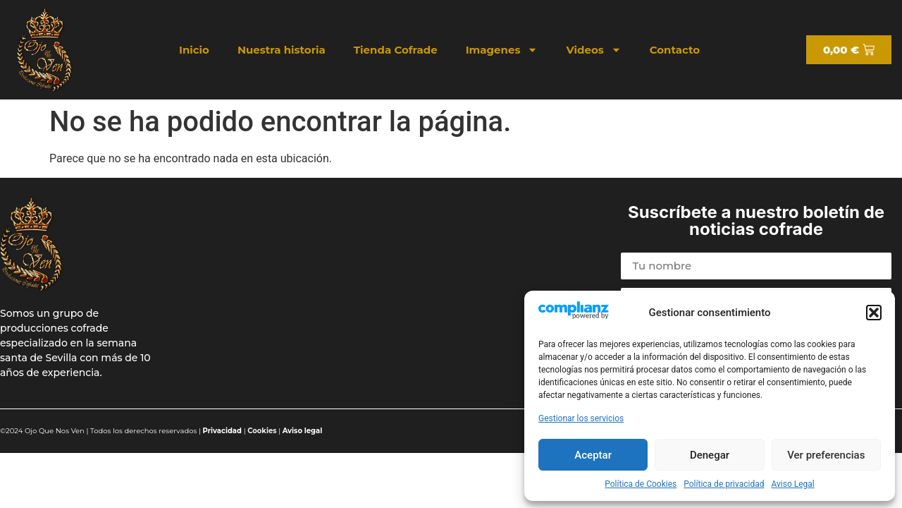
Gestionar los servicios (581, 418)
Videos (593, 49)
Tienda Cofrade (396, 49)
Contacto (675, 49)
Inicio (194, 49)
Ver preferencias (826, 455)
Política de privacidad (724, 484)
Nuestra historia (281, 49)
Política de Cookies (640, 484)
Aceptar (593, 455)
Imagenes (502, 49)
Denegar (709, 455)
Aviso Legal (792, 484)
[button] (874, 313)
